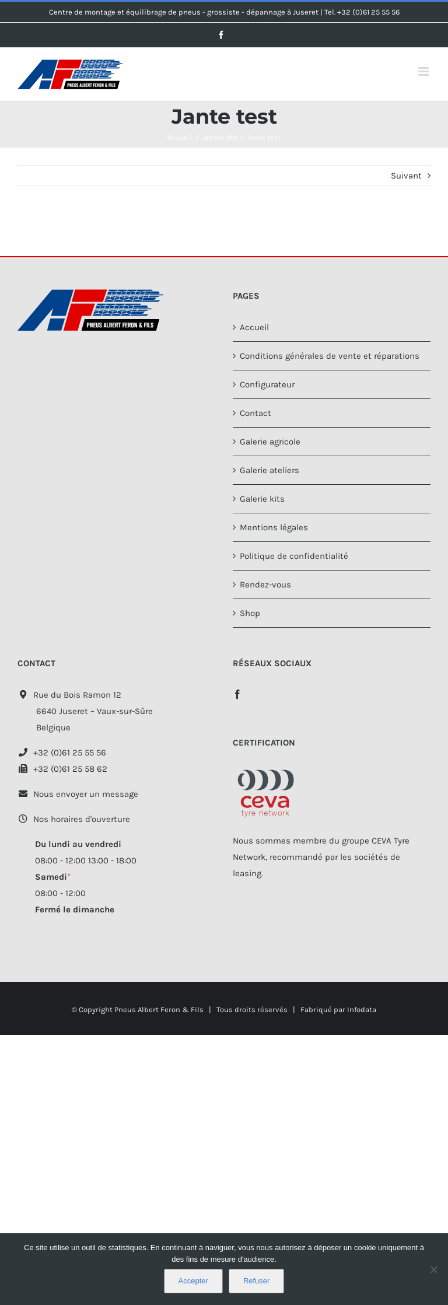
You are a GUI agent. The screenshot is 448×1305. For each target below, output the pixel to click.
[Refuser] (433, 1269)
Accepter (193, 1280)
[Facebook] (237, 694)
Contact (255, 413)
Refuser (256, 1280)
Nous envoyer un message (78, 794)
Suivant (406, 175)
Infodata (361, 1009)
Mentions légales (274, 527)
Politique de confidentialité (294, 556)
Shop (250, 613)
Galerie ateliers (269, 470)
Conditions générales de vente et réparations (329, 356)
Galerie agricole (270, 441)
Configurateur (267, 384)
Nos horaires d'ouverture (74, 819)
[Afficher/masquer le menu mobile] (424, 71)
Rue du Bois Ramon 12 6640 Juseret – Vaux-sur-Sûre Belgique (85, 711)
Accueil (254, 327)
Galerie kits (262, 499)
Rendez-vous (265, 584)
